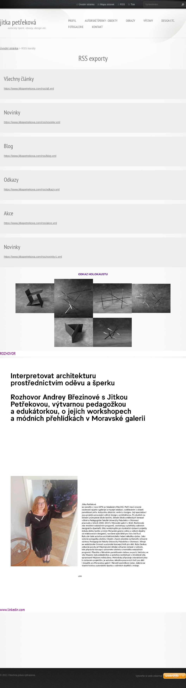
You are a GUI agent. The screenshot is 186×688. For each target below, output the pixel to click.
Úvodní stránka (87, 4)
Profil (72, 21)
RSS (122, 4)
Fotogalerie (76, 27)
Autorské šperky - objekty (101, 21)
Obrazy (130, 21)
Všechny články (19, 78)
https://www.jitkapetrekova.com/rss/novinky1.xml (33, 256)
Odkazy (11, 179)
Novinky (12, 112)
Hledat (182, 4)
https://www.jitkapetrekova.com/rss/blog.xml (30, 155)
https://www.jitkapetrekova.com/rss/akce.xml (30, 223)
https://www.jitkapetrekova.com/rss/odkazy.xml (32, 189)
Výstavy (148, 21)
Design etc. (168, 21)
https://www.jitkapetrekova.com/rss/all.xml (29, 88)
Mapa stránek (107, 4)
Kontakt (97, 27)
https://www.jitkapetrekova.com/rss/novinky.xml (32, 122)
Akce (8, 213)
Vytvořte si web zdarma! (149, 675)
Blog (8, 146)
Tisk (133, 4)
